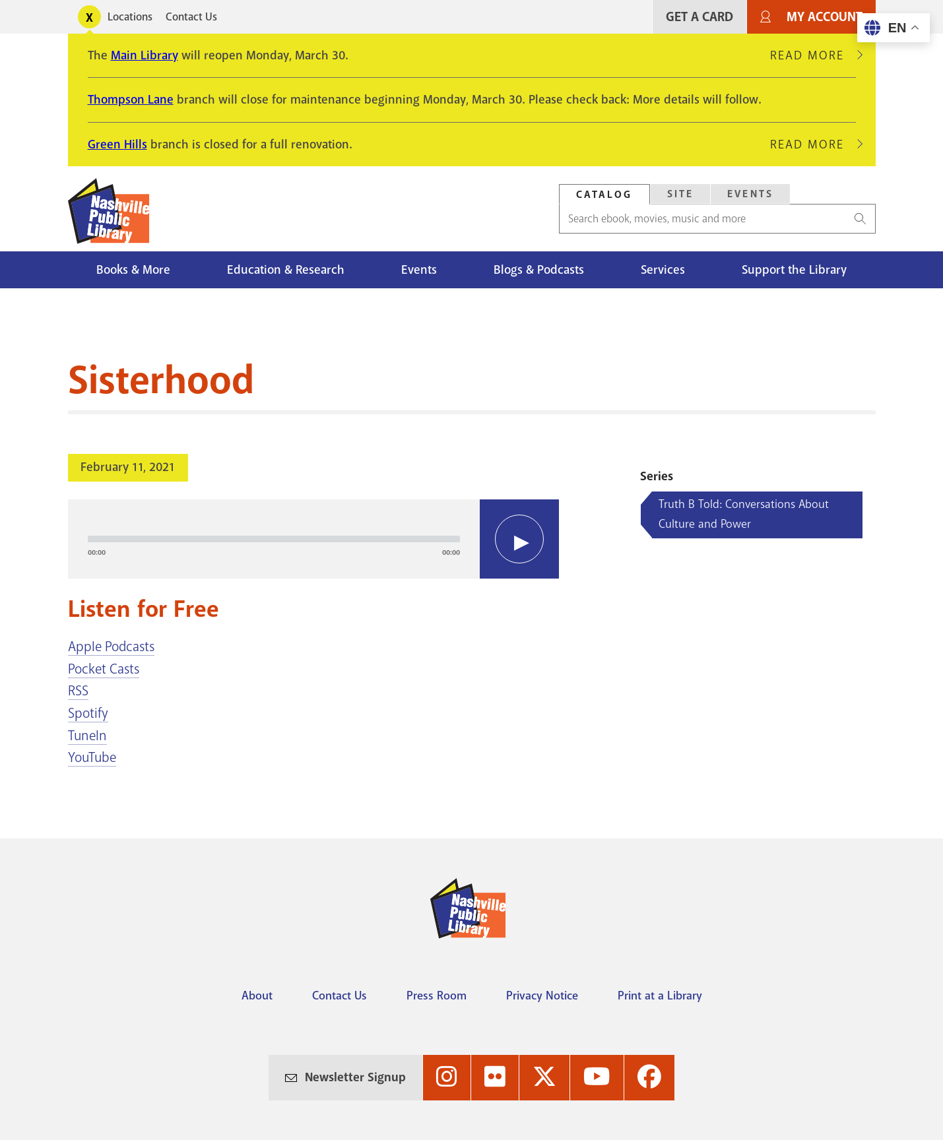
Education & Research (285, 270)
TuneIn (87, 735)
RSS (78, 690)
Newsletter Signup (355, 1077)
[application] (314, 539)
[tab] (604, 194)
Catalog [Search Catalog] (604, 194)
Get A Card (699, 17)
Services (663, 270)
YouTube (92, 757)
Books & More (133, 270)
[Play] (519, 539)
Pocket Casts (103, 669)
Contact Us (191, 17)
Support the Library (794, 270)
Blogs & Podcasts (539, 270)
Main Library (144, 55)
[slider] (274, 539)
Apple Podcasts (111, 646)
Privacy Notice (542, 995)
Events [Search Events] (750, 194)
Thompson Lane (131, 100)
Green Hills (117, 144)
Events (419, 270)
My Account (824, 17)
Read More (813, 55)
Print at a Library (660, 995)
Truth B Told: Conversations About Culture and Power (744, 514)
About (257, 995)
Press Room (436, 995)
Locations (130, 17)
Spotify (88, 713)
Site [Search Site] (680, 194)
